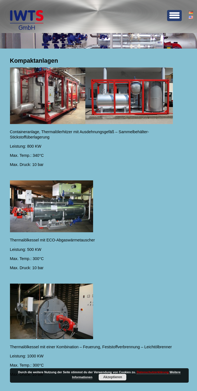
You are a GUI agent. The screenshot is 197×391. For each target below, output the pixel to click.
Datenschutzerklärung (153, 372)
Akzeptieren (112, 377)
